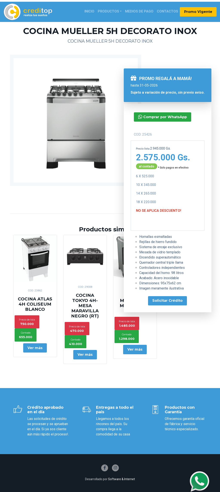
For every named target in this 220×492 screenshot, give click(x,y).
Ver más (35, 348)
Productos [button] (108, 11)
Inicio (89, 11)
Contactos (167, 11)
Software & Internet (121, 479)
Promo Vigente (198, 12)
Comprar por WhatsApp (162, 116)
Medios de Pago (139, 11)
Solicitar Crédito (167, 301)
